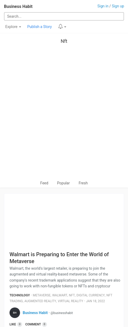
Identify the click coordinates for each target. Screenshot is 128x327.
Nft (64, 41)
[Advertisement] (64, 113)
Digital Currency (91, 295)
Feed (44, 183)
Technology (20, 295)
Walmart (59, 295)
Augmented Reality (40, 301)
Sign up (118, 6)
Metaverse (41, 295)
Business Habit (18, 6)
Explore (13, 27)
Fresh (83, 183)
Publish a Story (39, 27)
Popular (63, 183)
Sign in (102, 6)
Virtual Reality (70, 301)
